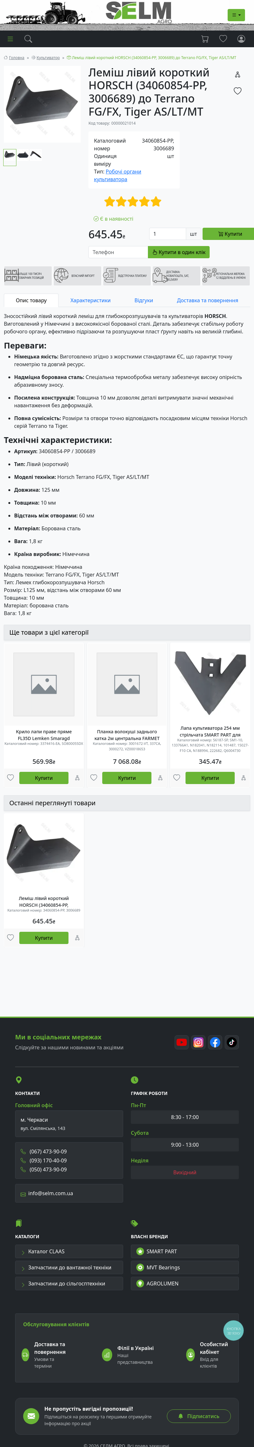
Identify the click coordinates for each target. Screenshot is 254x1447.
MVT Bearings (158, 1266)
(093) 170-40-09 (44, 1159)
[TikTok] (232, 1041)
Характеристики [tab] (90, 300)
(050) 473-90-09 (44, 1168)
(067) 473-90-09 (44, 1150)
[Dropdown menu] (236, 15)
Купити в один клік (178, 252)
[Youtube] (182, 1041)
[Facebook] (215, 1041)
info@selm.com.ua (47, 1192)
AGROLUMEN (157, 1282)
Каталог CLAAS (43, 1250)
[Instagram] (198, 1041)
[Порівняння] (77, 778)
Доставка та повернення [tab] (207, 300)
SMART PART (156, 1250)
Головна (16, 57)
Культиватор (48, 57)
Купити (44, 777)
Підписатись (198, 1415)
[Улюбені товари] (10, 778)
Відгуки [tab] (143, 300)
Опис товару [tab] (31, 300)
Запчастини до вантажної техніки (66, 1266)
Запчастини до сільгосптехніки (63, 1282)
